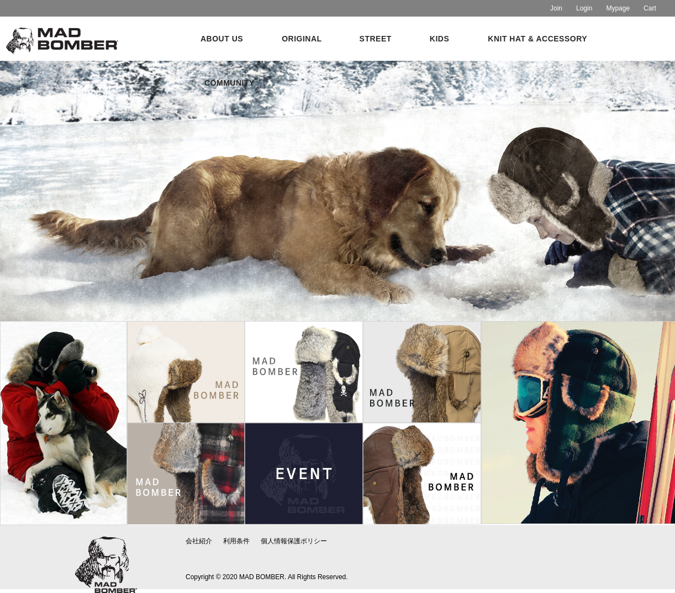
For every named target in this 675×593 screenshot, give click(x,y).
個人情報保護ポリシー (294, 541)
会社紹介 (199, 541)
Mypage (618, 8)
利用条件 (236, 541)
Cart (650, 8)
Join (556, 8)
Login (584, 8)
